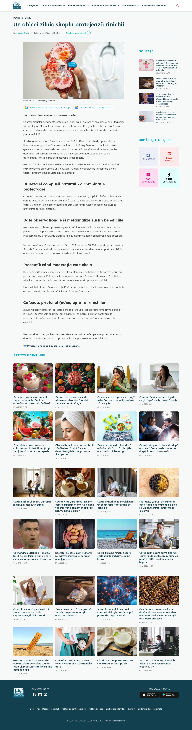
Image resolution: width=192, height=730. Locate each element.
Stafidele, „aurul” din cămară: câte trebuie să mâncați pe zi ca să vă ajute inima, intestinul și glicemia (158, 506)
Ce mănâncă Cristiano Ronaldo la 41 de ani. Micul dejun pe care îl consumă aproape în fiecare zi (32, 556)
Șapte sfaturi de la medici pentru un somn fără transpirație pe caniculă (116, 504)
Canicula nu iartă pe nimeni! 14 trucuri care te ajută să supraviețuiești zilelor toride (31, 612)
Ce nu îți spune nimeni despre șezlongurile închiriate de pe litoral (114, 556)
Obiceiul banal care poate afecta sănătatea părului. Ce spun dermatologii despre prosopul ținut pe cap (75, 450)
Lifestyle (28, 18)
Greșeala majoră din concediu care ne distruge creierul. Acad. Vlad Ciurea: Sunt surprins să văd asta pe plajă (32, 665)
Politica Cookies (96, 709)
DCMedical (18, 18)
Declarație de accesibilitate (150, 709)
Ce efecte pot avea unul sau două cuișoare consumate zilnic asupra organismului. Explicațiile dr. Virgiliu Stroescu (158, 614)
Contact (131, 709)
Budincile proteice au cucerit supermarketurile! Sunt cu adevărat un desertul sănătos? (31, 400)
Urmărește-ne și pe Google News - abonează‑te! (53, 346)
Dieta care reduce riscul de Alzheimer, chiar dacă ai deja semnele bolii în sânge (72, 400)
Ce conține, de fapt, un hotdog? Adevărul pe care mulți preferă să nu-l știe (116, 400)
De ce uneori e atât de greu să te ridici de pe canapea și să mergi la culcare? (166, 82)
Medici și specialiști (50, 709)
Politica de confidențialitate (74, 709)
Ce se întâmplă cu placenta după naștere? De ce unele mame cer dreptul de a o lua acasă (158, 448)
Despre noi (35, 709)
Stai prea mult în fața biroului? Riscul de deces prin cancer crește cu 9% (157, 663)
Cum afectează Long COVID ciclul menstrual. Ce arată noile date (73, 663)
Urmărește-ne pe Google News (95, 107)
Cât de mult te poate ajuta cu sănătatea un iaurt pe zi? (115, 662)
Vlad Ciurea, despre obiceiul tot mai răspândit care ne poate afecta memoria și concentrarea (167, 99)
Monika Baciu (22, 33)
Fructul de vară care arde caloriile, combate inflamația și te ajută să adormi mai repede (31, 448)
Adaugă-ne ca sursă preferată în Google (50, 107)
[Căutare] (177, 5)
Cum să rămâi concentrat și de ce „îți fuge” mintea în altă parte (158, 399)
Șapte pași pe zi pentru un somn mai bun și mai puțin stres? (32, 503)
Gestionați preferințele (115, 709)
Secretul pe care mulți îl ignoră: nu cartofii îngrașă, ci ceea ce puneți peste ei (73, 556)
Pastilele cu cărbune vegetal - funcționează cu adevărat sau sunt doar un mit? (166, 116)
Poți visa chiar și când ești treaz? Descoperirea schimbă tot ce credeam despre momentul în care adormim (167, 65)
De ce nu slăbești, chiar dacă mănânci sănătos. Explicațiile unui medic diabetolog (114, 448)
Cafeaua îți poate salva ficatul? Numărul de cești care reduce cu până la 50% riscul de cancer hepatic (158, 557)
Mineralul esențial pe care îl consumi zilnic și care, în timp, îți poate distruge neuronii (115, 612)
